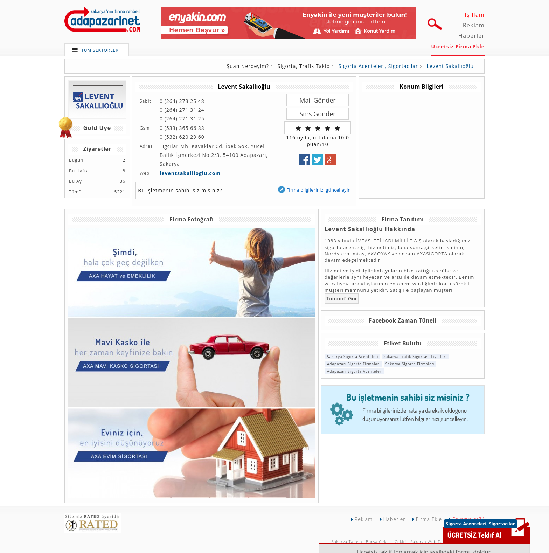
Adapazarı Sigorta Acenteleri (355, 371)
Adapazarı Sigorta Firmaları (354, 363)
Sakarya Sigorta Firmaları (410, 363)
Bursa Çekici (378, 541)
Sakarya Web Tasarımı (432, 541)
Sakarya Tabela (347, 541)
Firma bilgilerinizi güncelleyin (314, 190)
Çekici (400, 541)
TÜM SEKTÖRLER (100, 50)
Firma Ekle (429, 519)
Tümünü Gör (341, 298)
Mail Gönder (317, 100)
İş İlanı (475, 15)
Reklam (474, 25)
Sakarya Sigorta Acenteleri (352, 356)
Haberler (471, 36)
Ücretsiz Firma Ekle (458, 46)
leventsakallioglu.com (190, 173)
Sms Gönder (317, 114)
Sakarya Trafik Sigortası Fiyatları (415, 356)
